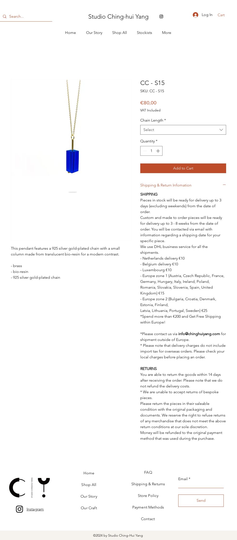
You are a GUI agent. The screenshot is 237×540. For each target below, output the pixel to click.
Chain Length (153, 120)
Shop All (88, 484)
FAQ (148, 472)
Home (89, 473)
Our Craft (89, 508)
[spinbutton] (151, 150)
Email (183, 479)
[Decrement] (144, 150)
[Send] (201, 500)
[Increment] (158, 150)
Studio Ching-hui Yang (118, 16)
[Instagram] (19, 509)
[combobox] (183, 130)
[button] (224, 15)
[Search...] (25, 16)
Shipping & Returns (148, 484)
